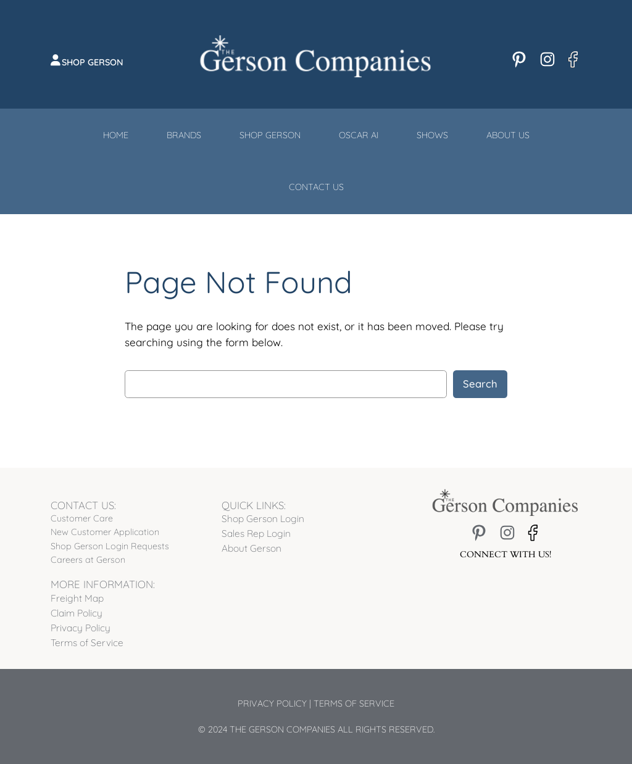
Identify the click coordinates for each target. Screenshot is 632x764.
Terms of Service (354, 703)
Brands (184, 135)
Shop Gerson (92, 62)
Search (480, 383)
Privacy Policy (272, 703)
